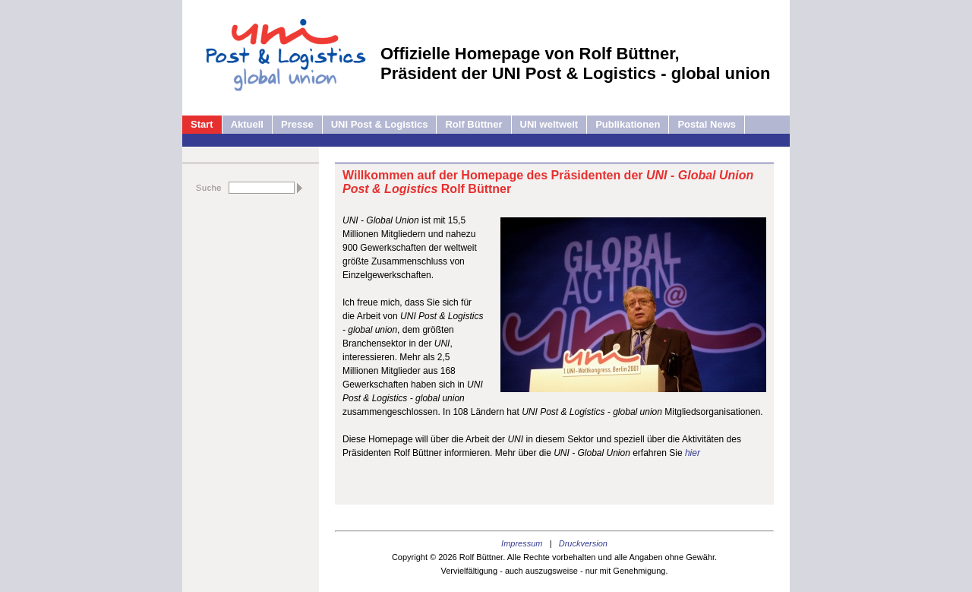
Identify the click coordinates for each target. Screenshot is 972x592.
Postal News (706, 124)
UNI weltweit (549, 124)
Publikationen (627, 124)
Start (202, 124)
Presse (297, 124)
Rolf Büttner (473, 124)
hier (692, 453)
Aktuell (247, 124)
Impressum (521, 543)
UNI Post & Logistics (379, 124)
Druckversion (583, 543)
